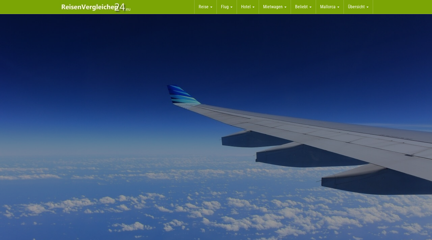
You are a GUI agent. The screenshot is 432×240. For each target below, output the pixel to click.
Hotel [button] (248, 6)
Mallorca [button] (329, 6)
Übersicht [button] (358, 6)
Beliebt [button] (303, 6)
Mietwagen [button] (275, 6)
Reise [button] (205, 6)
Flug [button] (227, 6)
